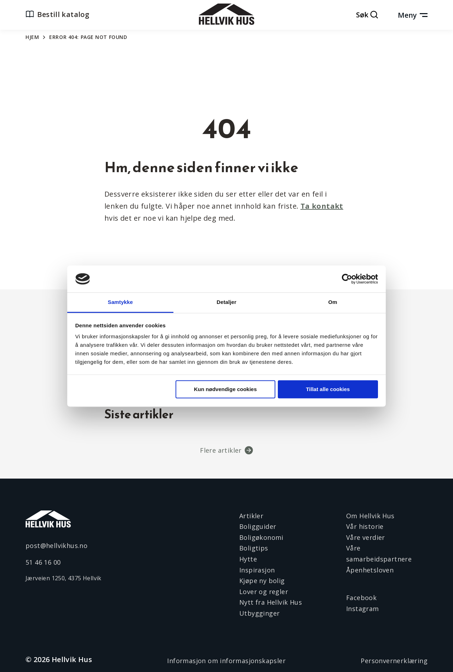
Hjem (32, 37)
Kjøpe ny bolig (262, 580)
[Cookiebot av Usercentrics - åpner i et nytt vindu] (347, 278)
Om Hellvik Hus (370, 516)
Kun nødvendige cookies (225, 389)
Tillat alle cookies (328, 389)
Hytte (248, 559)
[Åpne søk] (367, 15)
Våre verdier (365, 537)
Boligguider (257, 526)
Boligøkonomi (261, 537)
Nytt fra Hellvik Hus (270, 602)
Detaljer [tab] (226, 302)
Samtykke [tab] (120, 302)
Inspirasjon (257, 570)
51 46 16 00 (43, 562)
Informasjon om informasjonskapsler (226, 660)
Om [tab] (332, 302)
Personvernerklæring (394, 660)
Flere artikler (221, 450)
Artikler (251, 516)
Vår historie (365, 526)
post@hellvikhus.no (56, 545)
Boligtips (253, 548)
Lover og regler (263, 591)
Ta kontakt (321, 206)
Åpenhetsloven (370, 570)
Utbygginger (259, 613)
